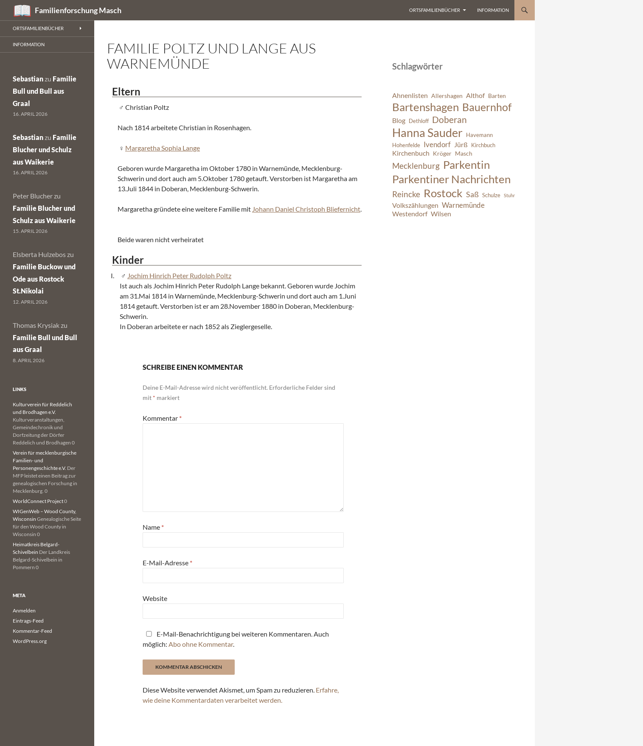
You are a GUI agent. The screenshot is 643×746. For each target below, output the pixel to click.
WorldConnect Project (38, 501)
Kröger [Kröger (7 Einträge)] (442, 153)
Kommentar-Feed (32, 631)
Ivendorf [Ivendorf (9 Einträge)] (437, 144)
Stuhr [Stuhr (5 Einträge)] (509, 195)
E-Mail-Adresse (167, 563)
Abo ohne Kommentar (200, 644)
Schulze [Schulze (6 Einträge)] (491, 195)
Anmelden (24, 610)
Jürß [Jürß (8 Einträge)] (461, 144)
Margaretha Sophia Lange (162, 148)
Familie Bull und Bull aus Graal (44, 91)
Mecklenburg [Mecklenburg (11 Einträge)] (416, 165)
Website (155, 598)
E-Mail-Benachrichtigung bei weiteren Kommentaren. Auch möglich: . (236, 639)
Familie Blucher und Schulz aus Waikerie (44, 149)
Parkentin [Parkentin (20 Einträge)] (466, 164)
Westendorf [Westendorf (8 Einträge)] (409, 214)
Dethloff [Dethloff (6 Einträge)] (419, 121)
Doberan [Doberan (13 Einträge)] (449, 119)
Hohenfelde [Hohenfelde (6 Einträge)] (406, 145)
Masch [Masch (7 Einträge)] (463, 153)
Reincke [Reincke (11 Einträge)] (406, 194)
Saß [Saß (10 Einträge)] (472, 194)
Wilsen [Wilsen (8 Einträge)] (441, 214)
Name (153, 527)
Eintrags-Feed (28, 620)
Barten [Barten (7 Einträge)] (497, 95)
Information (493, 10)
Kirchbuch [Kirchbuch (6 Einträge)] (483, 145)
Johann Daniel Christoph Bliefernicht (306, 209)
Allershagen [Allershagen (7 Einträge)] (447, 95)
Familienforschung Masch (78, 10)
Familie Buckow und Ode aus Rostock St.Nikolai (44, 279)
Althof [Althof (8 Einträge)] (475, 95)
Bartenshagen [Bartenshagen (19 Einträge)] (425, 107)
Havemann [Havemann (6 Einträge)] (479, 135)
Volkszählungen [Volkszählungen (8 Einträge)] (415, 205)
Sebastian (28, 79)
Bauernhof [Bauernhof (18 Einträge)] (486, 107)
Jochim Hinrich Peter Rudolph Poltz (179, 275)
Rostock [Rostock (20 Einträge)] (443, 193)
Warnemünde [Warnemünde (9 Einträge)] (463, 205)
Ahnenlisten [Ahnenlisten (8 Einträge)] (410, 95)
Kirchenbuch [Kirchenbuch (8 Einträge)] (411, 153)
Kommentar (162, 418)
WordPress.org (30, 641)
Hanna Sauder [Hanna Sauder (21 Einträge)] (427, 133)
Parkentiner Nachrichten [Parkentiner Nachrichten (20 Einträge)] (451, 179)
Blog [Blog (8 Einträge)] (398, 120)
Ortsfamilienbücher (434, 10)
